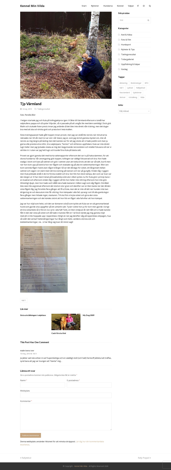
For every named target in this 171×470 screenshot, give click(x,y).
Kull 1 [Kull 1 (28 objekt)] (122, 88)
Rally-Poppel (144, 458)
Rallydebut (25, 458)
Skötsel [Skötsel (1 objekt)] (122, 97)
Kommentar (26, 401)
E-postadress (73, 380)
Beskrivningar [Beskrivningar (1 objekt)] (136, 83)
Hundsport (126, 44)
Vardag (124, 69)
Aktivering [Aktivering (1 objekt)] (123, 83)
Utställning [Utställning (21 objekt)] (133, 97)
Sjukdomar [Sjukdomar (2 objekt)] (137, 92)
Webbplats (25, 390)
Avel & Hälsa (126, 34)
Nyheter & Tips (128, 49)
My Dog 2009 (88, 315)
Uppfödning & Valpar (130, 64)
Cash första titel (58, 333)
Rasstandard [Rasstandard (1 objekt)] (125, 92)
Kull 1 (24, 300)
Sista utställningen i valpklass (33, 315)
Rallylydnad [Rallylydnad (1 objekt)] (140, 88)
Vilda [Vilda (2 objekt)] (142, 97)
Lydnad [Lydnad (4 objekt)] (130, 88)
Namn (23, 380)
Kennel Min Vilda (32, 6)
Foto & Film (126, 39)
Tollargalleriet (127, 59)
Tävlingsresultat (43, 109)
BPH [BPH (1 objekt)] (146, 83)
